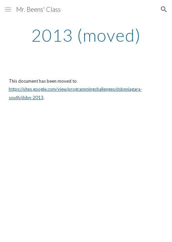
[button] (8, 9)
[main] (86, 35)
